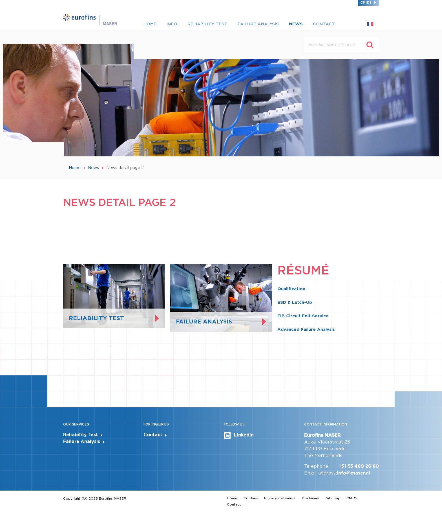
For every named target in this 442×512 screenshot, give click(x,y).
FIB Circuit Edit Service (303, 315)
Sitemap (333, 498)
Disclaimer (311, 498)
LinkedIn (239, 435)
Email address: (320, 473)
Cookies (251, 498)
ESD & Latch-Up (294, 302)
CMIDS (366, 2)
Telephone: (316, 466)
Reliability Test (207, 23)
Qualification (291, 288)
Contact (324, 23)
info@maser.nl (353, 473)
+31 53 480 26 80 (359, 466)
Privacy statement (280, 498)
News (296, 23)
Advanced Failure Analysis (306, 329)
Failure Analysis (258, 23)
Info (172, 23)
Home (149, 23)
